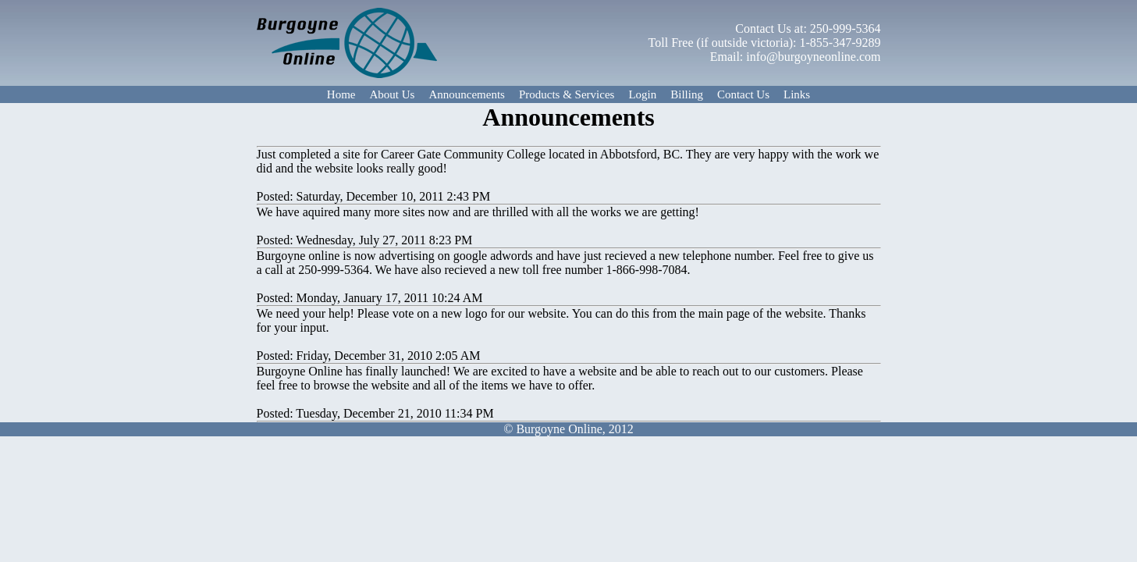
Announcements (466, 94)
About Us (392, 94)
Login (642, 94)
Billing (686, 94)
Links (796, 94)
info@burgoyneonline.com (813, 56)
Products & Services (566, 94)
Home (341, 94)
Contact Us (743, 94)
